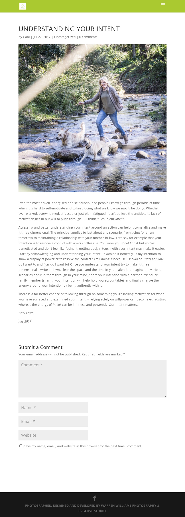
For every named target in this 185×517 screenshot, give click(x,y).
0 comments (88, 37)
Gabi (26, 37)
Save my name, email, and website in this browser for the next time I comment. (83, 446)
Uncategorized (65, 37)
